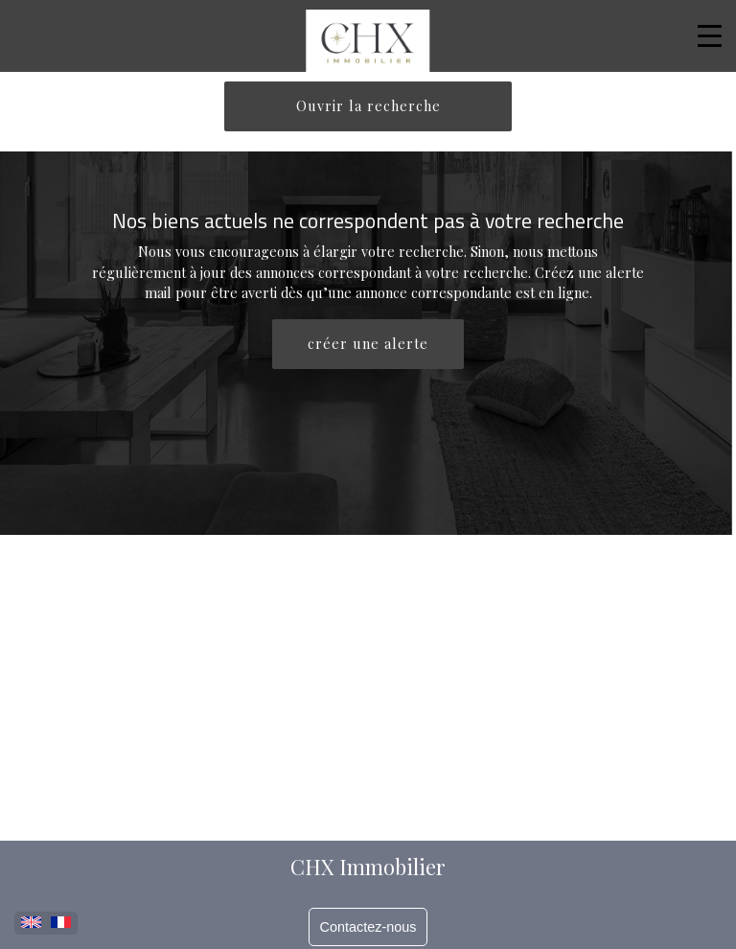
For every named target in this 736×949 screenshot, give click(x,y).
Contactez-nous (368, 927)
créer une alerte (368, 343)
